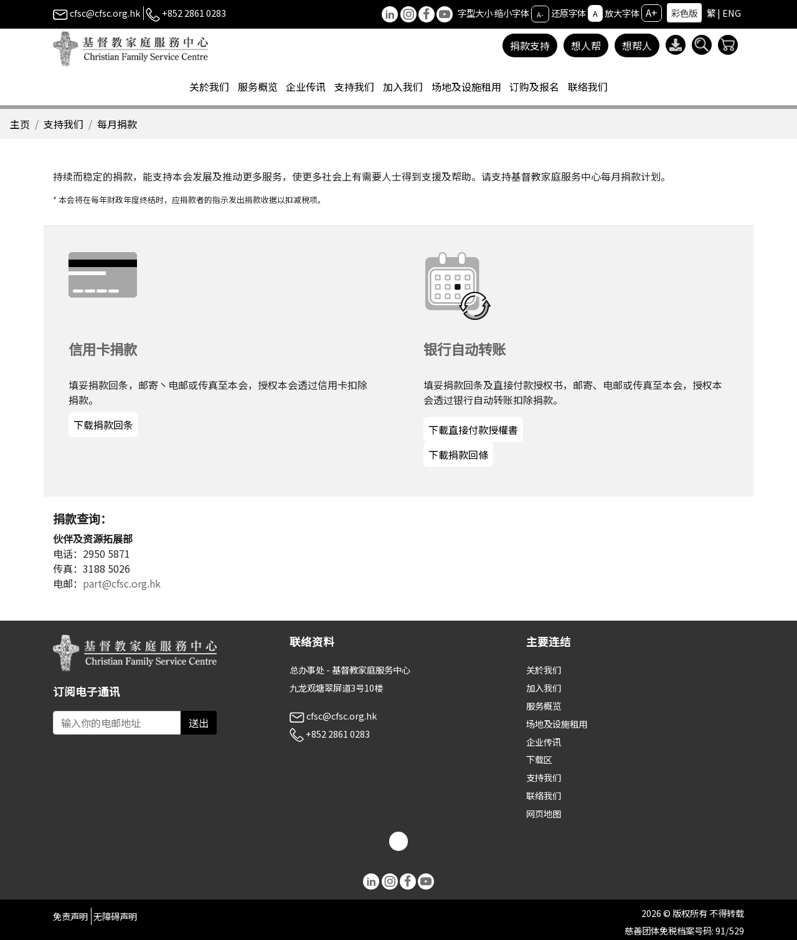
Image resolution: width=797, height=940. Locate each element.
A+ (652, 12)
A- (540, 14)
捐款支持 (530, 45)
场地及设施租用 (556, 723)
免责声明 (70, 916)
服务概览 (543, 705)
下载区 (539, 759)
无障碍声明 (115, 916)
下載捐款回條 (458, 454)
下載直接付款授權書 (473, 429)
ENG (731, 12)
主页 (20, 123)
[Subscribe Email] (117, 723)
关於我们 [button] (209, 86)
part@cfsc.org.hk (122, 583)
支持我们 (63, 123)
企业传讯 (543, 741)
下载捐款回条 (103, 424)
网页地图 (543, 813)
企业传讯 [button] (306, 86)
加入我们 (543, 687)
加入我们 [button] (403, 86)
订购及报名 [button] (534, 86)
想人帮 (586, 45)
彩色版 (684, 12)
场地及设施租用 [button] (466, 86)
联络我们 (588, 86)
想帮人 (637, 45)
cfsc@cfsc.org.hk (96, 12)
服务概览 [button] (258, 86)
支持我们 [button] (354, 86)
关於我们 (543, 669)
